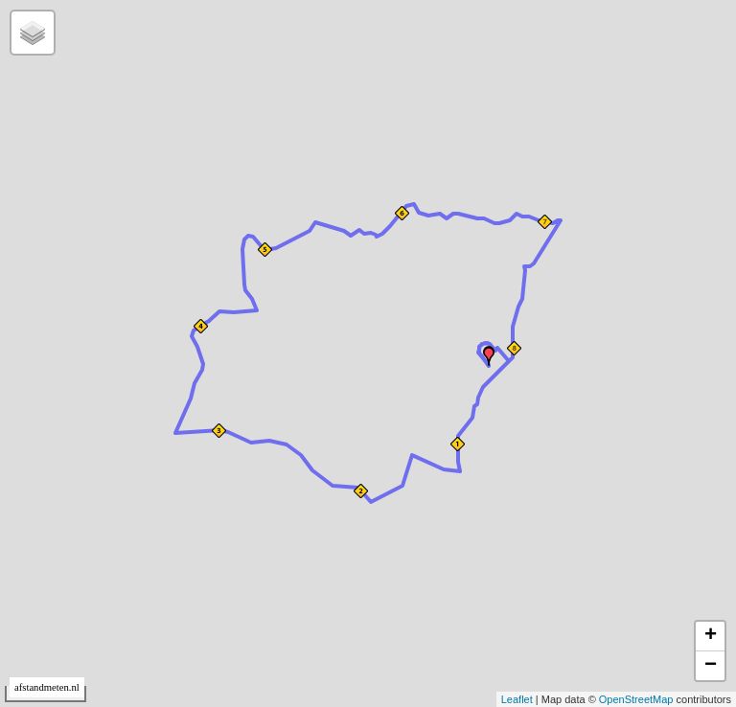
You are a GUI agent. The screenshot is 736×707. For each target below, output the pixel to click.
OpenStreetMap (636, 699)
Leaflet (517, 699)
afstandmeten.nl (47, 687)
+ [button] (710, 636)
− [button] (710, 665)
